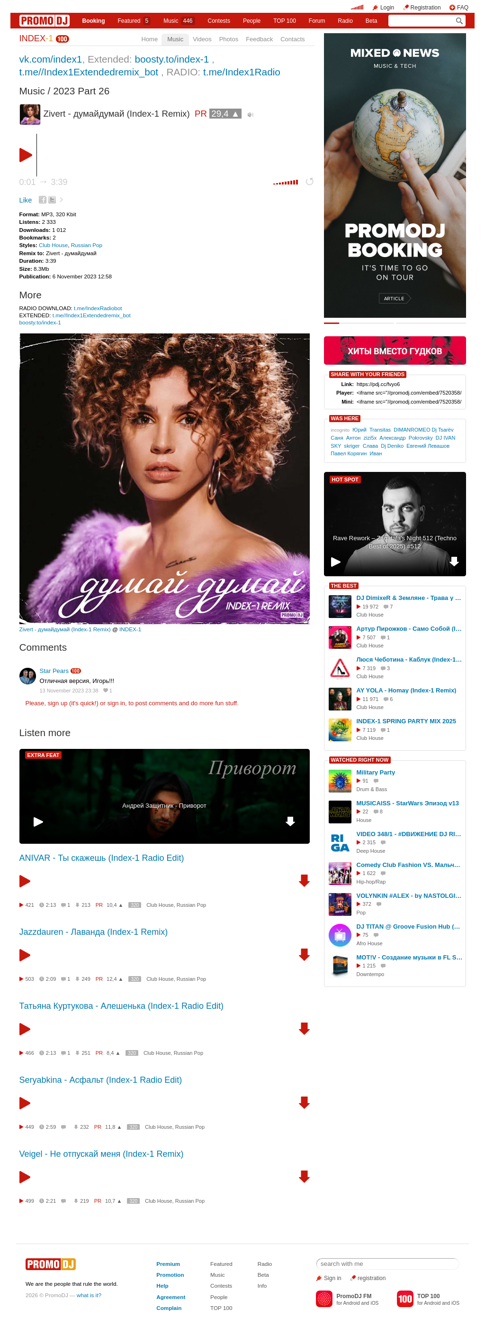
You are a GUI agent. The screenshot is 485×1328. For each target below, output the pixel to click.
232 (84, 1127)
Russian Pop (86, 245)
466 (30, 1053)
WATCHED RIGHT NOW (360, 760)
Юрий (359, 430)
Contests (221, 1285)
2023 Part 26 (81, 90)
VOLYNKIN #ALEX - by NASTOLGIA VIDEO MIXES (410, 896)
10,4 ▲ (115, 905)
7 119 (369, 730)
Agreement (170, 1297)
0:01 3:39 (43, 182)
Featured (134, 21)
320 (135, 905)
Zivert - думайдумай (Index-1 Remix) (65, 629)
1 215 (369, 965)
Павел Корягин (349, 453)
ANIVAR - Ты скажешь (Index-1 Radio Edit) (101, 858)
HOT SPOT (345, 479)
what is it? (89, 1295)
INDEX (36, 38)
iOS (374, 1303)
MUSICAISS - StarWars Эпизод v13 (408, 803)
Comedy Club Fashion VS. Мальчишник (410, 865)
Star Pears (54, 671)
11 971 (371, 699)
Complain (168, 1308)
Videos (202, 39)
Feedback (259, 39)
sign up (57, 703)
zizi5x (370, 438)
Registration (426, 7)
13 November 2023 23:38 (69, 690)
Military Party (376, 772)
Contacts (292, 39)
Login (387, 7)
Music (179, 21)
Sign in (332, 1278)
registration (372, 1278)
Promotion (170, 1275)
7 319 (369, 668)
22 (365, 811)
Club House (53, 245)
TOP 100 (284, 21)
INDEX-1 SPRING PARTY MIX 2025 (406, 721)
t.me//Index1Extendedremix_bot (89, 71)
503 (30, 979)
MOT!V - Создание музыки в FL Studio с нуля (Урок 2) (410, 957)
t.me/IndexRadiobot (98, 308)
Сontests (219, 21)
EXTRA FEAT (43, 755)
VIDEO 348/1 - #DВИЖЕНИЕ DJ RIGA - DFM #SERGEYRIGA (410, 834)
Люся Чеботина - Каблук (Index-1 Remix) (410, 659)
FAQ (462, 7)
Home (150, 39)
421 (30, 905)
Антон (353, 438)
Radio (345, 21)
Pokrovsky (421, 438)
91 (365, 781)
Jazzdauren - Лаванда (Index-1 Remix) (93, 932)
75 (365, 935)
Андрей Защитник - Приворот (164, 805)
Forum (317, 21)
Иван (375, 453)
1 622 (369, 873)
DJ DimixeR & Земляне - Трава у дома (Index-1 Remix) (410, 598)
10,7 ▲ (113, 1201)
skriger (351, 446)
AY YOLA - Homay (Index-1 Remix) (407, 690)
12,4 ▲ (115, 979)
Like (25, 200)
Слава (370, 446)
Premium (168, 1264)
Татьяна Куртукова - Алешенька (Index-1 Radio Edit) (121, 1006)
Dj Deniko (392, 446)
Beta (371, 21)
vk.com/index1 (50, 59)
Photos (228, 39)
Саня (337, 438)
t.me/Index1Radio (241, 71)
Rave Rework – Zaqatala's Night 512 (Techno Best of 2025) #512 (395, 542)
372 (367, 904)
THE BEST (344, 586)
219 (84, 1201)
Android (351, 1303)
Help (162, 1285)
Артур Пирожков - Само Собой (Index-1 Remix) (410, 629)
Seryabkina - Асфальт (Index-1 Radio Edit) (100, 1080)
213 (85, 905)
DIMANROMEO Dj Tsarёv (423, 430)
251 (85, 1053)
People (251, 21)
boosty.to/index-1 (172, 59)
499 (30, 1201)
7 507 (369, 637)
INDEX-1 (130, 629)
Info (262, 1285)
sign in (117, 703)
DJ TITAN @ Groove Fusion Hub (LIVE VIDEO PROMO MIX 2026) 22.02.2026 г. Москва (410, 926)
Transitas (380, 430)
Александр (392, 438)
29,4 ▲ (225, 114)
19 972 (371, 606)
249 (85, 979)
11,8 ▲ (113, 1127)
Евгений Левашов (427, 446)
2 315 (369, 842)
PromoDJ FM (353, 1296)
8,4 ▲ (113, 1053)
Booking (93, 21)
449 (30, 1127)
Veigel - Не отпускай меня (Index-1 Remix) (101, 1154)
